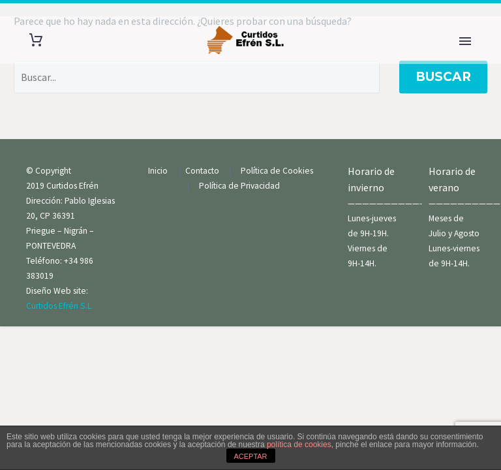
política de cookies (299, 444)
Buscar (443, 76)
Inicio (159, 170)
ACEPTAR (250, 456)
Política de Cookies (280, 170)
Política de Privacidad (239, 185)
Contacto (203, 170)
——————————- (385, 203)
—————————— (464, 203)
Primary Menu (465, 41)
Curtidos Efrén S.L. (59, 305)
